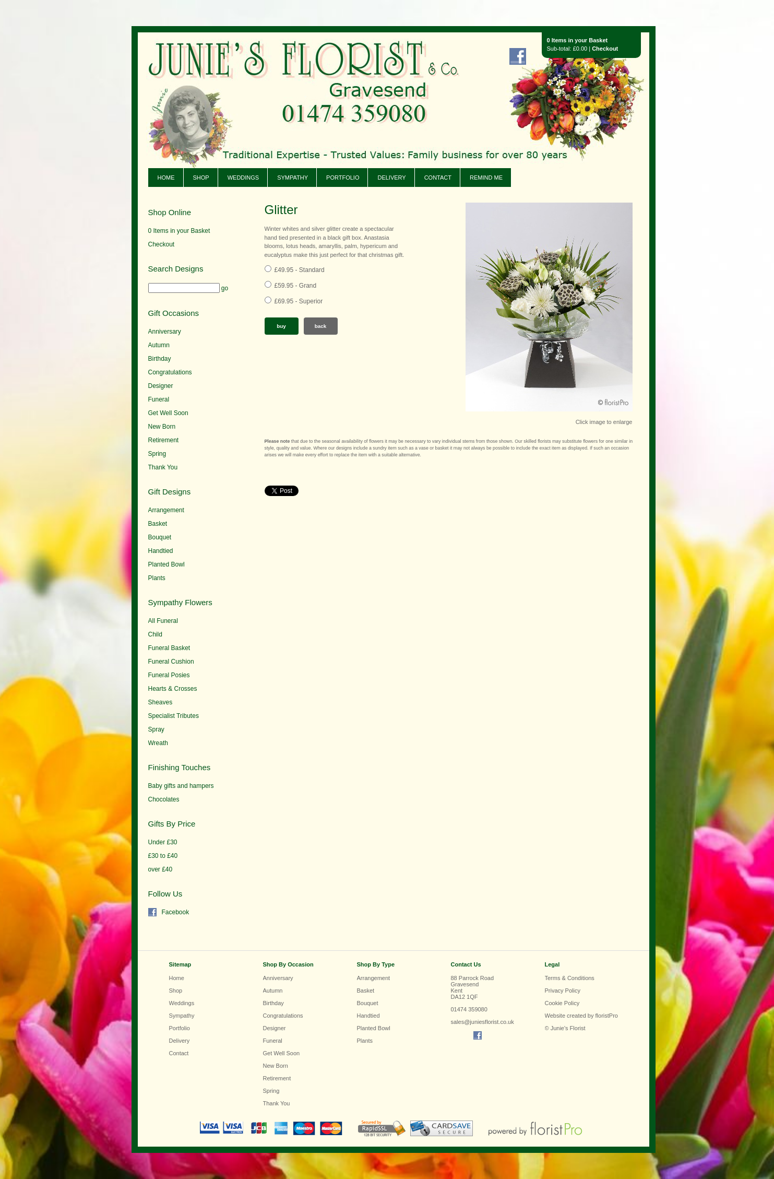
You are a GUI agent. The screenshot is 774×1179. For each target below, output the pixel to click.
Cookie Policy (562, 1003)
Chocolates (164, 799)
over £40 (160, 869)
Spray (156, 729)
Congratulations (170, 372)
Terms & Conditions (569, 978)
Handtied (160, 551)
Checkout (605, 48)
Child (155, 634)
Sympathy (292, 177)
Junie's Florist (289, 83)
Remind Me (486, 177)
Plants (156, 578)
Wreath (158, 743)
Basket (158, 523)
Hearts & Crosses (172, 688)
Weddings (243, 177)
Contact (437, 177)
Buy (281, 326)
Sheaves (160, 702)
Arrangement (166, 510)
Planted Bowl (166, 564)
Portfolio (342, 177)
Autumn (159, 345)
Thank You (163, 467)
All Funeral (163, 620)
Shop (201, 177)
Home (166, 177)
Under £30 (162, 842)
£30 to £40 (163, 855)
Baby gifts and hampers (181, 785)
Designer (160, 386)
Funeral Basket (169, 648)
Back (321, 326)
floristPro (607, 1015)
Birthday (159, 358)
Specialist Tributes (173, 716)
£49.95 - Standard (300, 270)
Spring (157, 453)
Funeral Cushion (171, 661)
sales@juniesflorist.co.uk (482, 1022)
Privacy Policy (562, 990)
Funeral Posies (169, 675)
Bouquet (160, 537)
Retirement (163, 440)
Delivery (391, 177)
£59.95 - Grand (296, 285)
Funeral (159, 399)
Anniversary (164, 331)
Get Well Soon (168, 413)
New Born (162, 426)
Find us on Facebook (517, 56)
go (224, 288)
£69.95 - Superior (299, 301)
